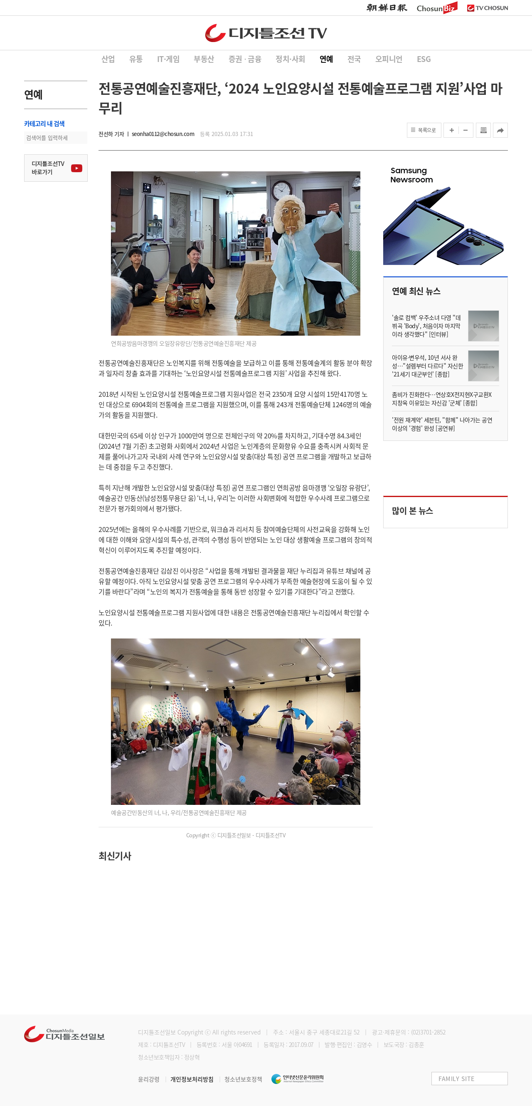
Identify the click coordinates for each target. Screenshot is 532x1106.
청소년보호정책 (243, 1079)
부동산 (204, 58)
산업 (108, 58)
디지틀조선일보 (157, 1032)
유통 (136, 58)
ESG (424, 58)
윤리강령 (154, 1079)
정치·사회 (290, 58)
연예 (326, 58)
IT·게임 (168, 58)
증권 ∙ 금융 (245, 58)
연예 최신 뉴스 (416, 291)
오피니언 (389, 58)
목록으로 (427, 130)
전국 (354, 58)
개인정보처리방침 (197, 1079)
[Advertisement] (235, 933)
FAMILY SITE (456, 1078)
